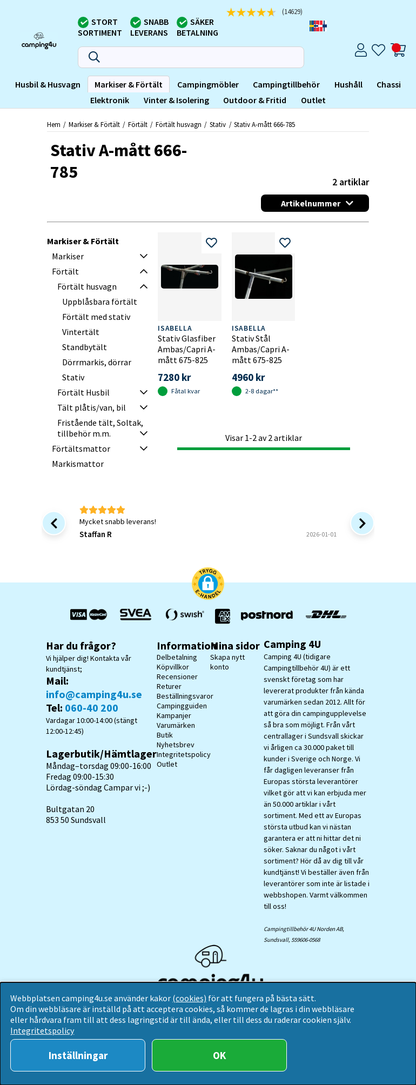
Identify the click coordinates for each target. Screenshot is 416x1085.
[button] (208, 584)
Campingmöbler (208, 84)
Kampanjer (174, 715)
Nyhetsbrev (175, 744)
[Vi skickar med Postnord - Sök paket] (266, 616)
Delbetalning (177, 657)
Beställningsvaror (185, 696)
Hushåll (348, 84)
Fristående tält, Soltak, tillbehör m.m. (100, 428)
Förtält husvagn (179, 124)
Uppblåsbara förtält (99, 301)
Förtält (137, 124)
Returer (169, 686)
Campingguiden (182, 706)
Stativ (218, 124)
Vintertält (80, 331)
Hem (54, 124)
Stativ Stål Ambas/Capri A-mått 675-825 (261, 349)
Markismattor (78, 463)
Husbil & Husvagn (47, 84)
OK (219, 1055)
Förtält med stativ (96, 316)
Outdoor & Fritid (254, 100)
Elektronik (109, 100)
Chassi (389, 84)
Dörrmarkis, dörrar (96, 362)
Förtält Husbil (83, 392)
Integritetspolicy (184, 754)
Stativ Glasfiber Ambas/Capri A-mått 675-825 (187, 349)
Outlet (313, 100)
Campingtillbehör (286, 84)
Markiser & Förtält (129, 84)
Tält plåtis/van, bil (91, 407)
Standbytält (84, 346)
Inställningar (78, 1055)
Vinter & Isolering (176, 100)
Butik (165, 735)
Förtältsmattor (81, 448)
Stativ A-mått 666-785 (264, 124)
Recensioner (177, 676)
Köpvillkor (173, 667)
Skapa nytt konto (227, 662)
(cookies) (189, 998)
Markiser (68, 256)
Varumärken (176, 725)
